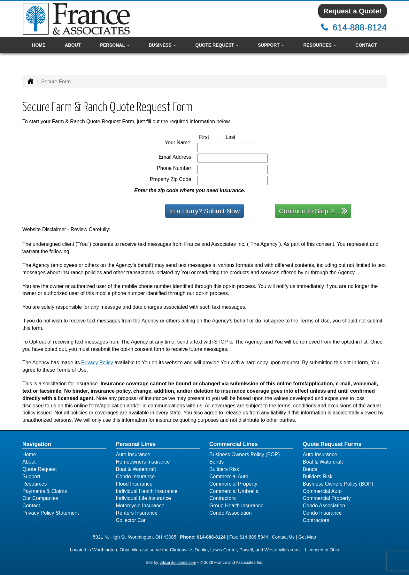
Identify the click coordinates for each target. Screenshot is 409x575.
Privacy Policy (97, 362)
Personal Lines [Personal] (136, 444)
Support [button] (271, 45)
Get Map (307, 537)
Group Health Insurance (236, 505)
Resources (34, 484)
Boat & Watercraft (136, 469)
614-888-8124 (360, 27)
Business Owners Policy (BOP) (244, 454)
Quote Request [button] (216, 45)
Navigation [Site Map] (36, 444)
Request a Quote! (352, 11)
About (73, 45)
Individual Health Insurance (147, 491)
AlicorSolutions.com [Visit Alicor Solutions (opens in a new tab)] (178, 562)
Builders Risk (224, 469)
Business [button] (162, 45)
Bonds (216, 462)
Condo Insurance (135, 476)
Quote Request (39, 469)
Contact (366, 45)
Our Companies (40, 498)
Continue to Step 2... (313, 210)
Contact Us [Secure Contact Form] (283, 537)
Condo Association (230, 513)
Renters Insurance (137, 513)
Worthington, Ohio (110, 549)
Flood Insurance (134, 484)
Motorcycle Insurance (140, 505)
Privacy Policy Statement (50, 513)
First (210, 137)
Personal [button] (114, 45)
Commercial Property (233, 484)
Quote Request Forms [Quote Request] (332, 444)
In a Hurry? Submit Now (204, 211)
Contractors (222, 498)
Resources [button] (319, 45)
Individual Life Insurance (143, 498)
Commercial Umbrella (234, 491)
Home (38, 45)
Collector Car (131, 520)
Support (31, 476)
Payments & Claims (44, 491)
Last (237, 137)
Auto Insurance (133, 454)
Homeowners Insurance (143, 462)
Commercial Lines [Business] (233, 444)
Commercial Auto (228, 476)
